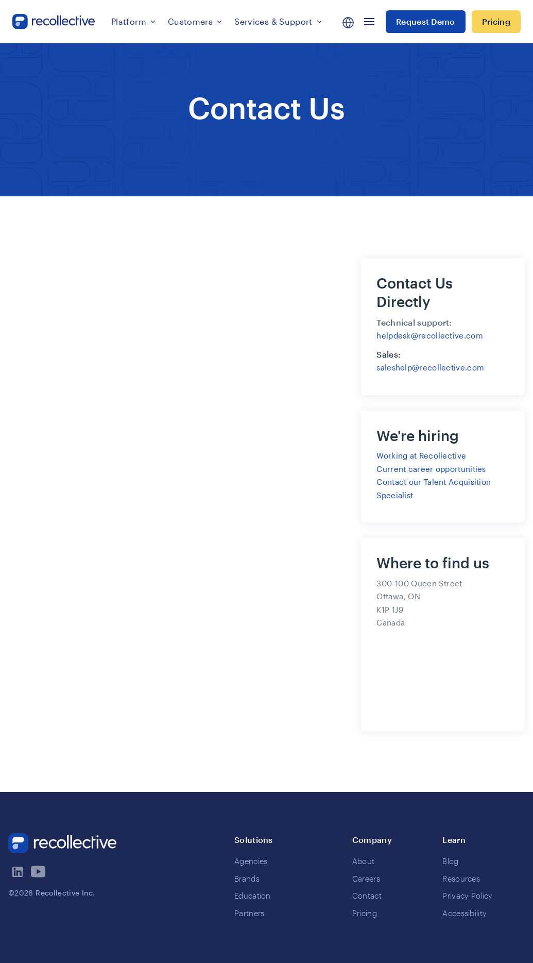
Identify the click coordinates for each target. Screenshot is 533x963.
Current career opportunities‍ (431, 469)
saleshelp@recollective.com (430, 367)
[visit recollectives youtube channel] (39, 871)
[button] (133, 21)
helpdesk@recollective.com (429, 335)
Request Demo (425, 21)
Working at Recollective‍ (421, 455)
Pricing (496, 21)
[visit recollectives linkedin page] (18, 871)
